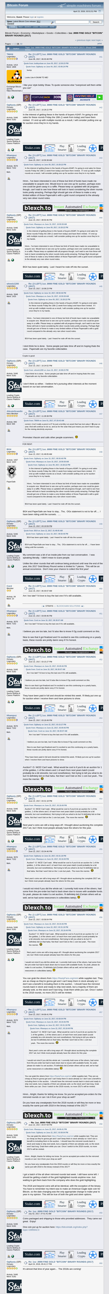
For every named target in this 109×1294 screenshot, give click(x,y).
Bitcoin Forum (12, 33)
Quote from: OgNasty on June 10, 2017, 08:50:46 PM (45, 293)
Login (35, 27)
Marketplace (38, 33)
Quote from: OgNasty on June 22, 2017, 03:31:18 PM (45, 856)
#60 (100, 1263)
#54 (100, 799)
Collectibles (60, 33)
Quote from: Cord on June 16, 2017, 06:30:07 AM (43, 620)
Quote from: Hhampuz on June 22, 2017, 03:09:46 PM (45, 666)
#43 (100, 158)
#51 (100, 614)
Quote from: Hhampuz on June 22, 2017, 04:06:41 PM (45, 1129)
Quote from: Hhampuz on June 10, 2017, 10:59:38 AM (45, 224)
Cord (9, 586)
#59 (100, 1213)
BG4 (9, 449)
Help (21, 27)
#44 (100, 218)
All (21, 44)
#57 (100, 1012)
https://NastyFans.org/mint (65, 978)
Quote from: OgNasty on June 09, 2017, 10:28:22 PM (45, 165)
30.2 (38, 21)
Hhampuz (12, 155)
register (40, 17)
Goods (49, 33)
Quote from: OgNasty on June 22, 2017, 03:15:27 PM (45, 725)
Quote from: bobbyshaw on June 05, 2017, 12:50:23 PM (46, 63)
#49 (100, 524)
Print (100, 43)
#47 (100, 414)
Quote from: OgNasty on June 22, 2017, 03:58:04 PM (45, 1019)
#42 (100, 107)
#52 (100, 660)
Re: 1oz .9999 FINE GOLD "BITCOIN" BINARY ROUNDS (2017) (63, 1122)
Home (13, 27)
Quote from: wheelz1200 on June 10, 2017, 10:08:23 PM (46, 370)
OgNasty (11, 105)
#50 (100, 589)
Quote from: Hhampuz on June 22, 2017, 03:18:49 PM (45, 805)
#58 (100, 1124)
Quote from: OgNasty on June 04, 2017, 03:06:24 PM (47, 67)
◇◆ (43, 606)
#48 (100, 452)
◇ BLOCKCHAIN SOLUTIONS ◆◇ (69, 606)
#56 (100, 917)
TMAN (10, 54)
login (32, 17)
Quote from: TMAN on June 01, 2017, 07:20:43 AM (44, 421)
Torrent (10, 23)
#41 (100, 57)
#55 (100, 849)
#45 (100, 286)
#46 (100, 363)
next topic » (97, 40)
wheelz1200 (13, 283)
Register (44, 27)
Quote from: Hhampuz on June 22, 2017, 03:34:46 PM (45, 924)
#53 (100, 718)
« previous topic (83, 40)
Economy (25, 33)
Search (28, 27)
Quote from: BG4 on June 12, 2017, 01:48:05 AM (43, 531)
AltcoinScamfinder (16, 411)
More (52, 27)
